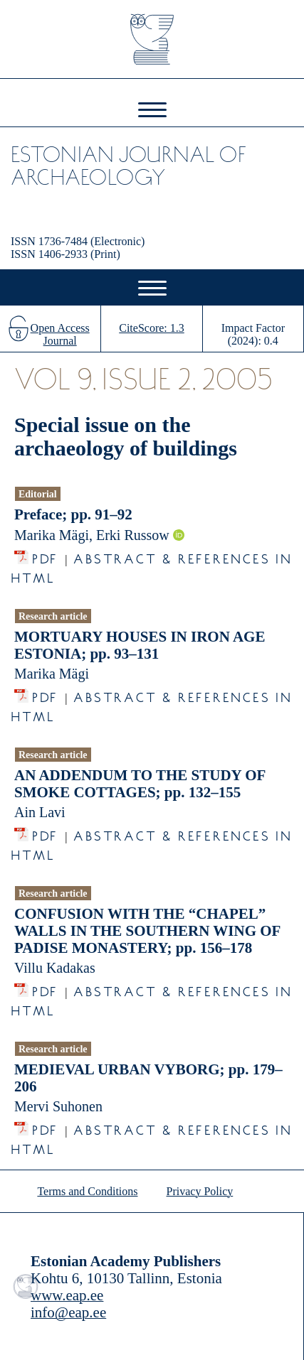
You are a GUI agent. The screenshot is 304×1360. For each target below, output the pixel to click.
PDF (45, 555)
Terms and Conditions (87, 1191)
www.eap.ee (67, 1295)
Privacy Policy (200, 1191)
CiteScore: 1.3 (151, 328)
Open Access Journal (60, 334)
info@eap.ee (68, 1312)
